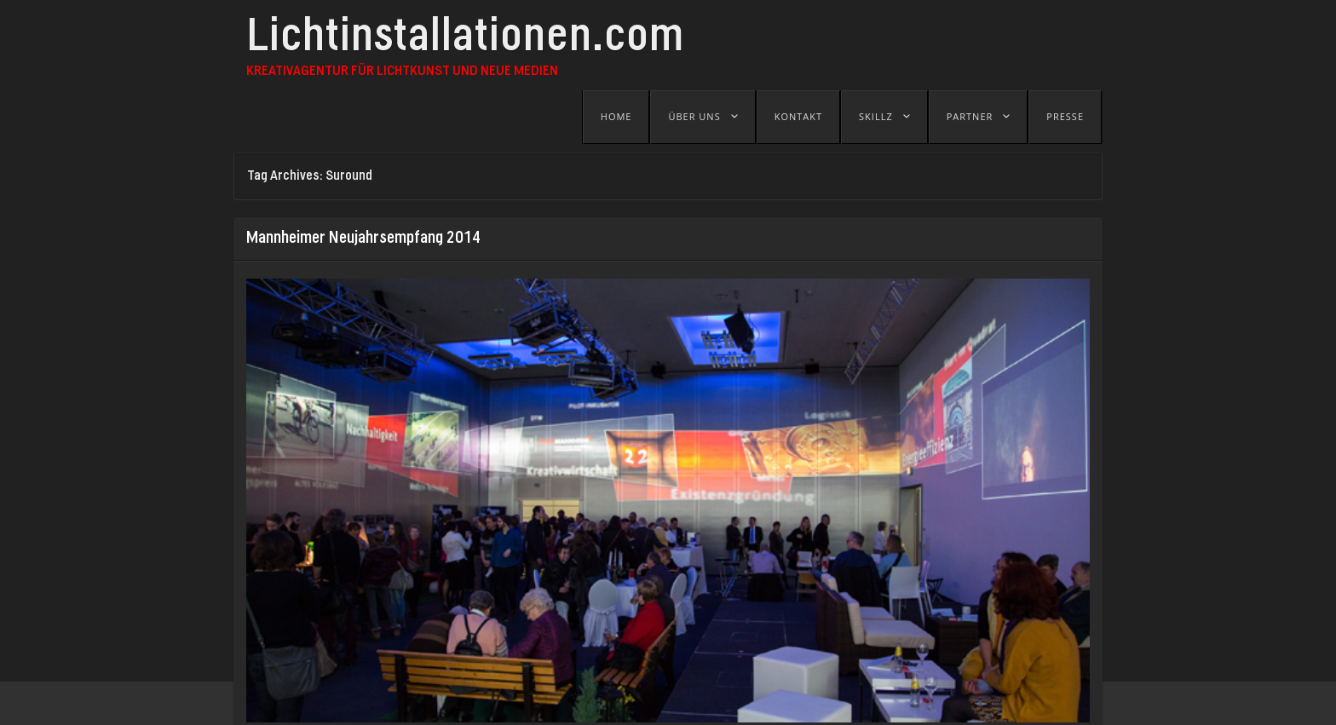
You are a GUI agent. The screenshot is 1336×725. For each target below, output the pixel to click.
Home (616, 116)
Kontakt (798, 116)
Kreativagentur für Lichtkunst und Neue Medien (402, 71)
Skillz (876, 116)
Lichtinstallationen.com (465, 40)
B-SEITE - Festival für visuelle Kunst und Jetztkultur (586, 703)
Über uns (694, 116)
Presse (1065, 116)
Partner (970, 116)
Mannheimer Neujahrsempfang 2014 (363, 238)
